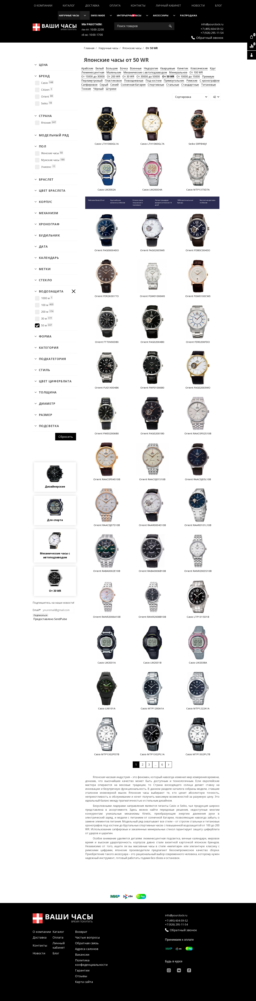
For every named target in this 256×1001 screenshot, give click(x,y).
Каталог (69, 5)
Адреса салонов (86, 949)
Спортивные (156, 84)
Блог (218, 5)
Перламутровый (92, 80)
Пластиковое (113, 80)
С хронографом (209, 80)
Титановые (208, 84)
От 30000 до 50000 (148, 76)
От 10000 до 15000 (188, 76)
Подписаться (40, 615)
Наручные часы (69, 15)
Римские (191, 80)
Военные (136, 68)
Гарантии (82, 970)
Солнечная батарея (133, 84)
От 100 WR (196, 72)
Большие (112, 68)
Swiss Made (98, 15)
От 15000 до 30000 (93, 76)
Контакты (138, 5)
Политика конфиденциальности (91, 962)
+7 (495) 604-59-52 (212, 29)
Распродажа (188, 15)
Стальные (172, 84)
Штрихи (111, 89)
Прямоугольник (174, 80)
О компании (43, 5)
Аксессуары (160, 15)
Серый (104, 84)
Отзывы (81, 976)
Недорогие (151, 68)
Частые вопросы (87, 937)
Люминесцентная (92, 72)
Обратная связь (87, 943)
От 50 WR (168, 76)
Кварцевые (167, 68)
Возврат (81, 932)
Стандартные (190, 84)
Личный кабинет (168, 5)
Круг (213, 68)
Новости (198, 5)
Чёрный (98, 89)
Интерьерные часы (129, 15)
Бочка (124, 68)
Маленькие (113, 72)
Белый (100, 68)
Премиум (208, 76)
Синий (114, 84)
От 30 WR (128, 76)
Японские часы (132, 48)
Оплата (115, 5)
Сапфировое (89, 84)
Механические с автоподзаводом (145, 72)
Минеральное (178, 72)
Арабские (87, 68)
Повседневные (133, 80)
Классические (199, 68)
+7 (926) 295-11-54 (212, 33)
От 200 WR (113, 76)
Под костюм (153, 80)
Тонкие (86, 89)
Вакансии (82, 954)
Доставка (92, 5)
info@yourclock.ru (212, 24)
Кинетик (182, 68)
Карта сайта (84, 982)
